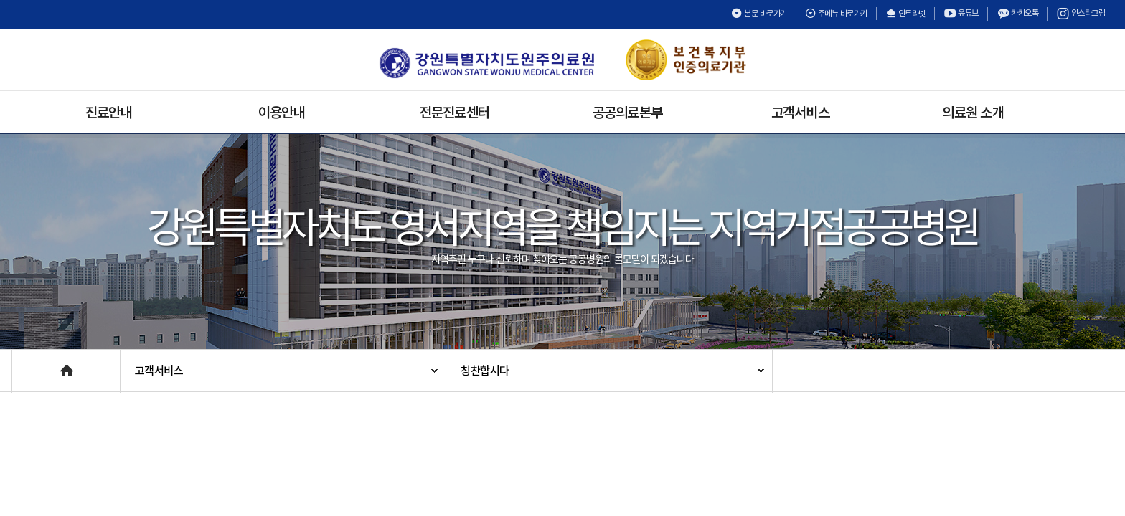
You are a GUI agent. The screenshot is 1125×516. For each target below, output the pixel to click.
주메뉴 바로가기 (836, 14)
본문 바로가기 (759, 14)
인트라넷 (905, 14)
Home (26, 364)
